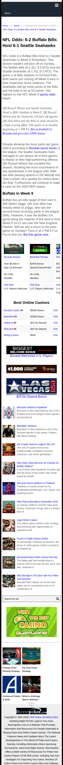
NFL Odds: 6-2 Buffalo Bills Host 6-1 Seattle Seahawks (29, 29)
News (17, 25)
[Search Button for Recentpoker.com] (57, 598)
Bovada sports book (42, 148)
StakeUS (8, 322)
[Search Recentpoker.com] (32, 599)
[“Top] (31, 705)
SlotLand (8, 329)
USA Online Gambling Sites (43, 717)
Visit (55, 310)
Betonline (9, 316)
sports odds (47, 94)
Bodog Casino (11, 335)
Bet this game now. (36, 234)
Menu (8, 13)
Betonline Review (39, 257)
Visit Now (9, 284)
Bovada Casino (12, 310)
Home (5, 25)
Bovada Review (12, 257)
